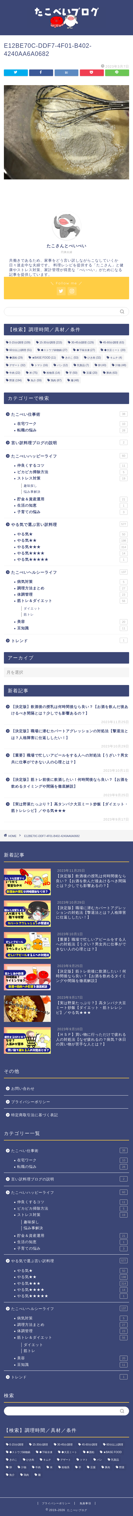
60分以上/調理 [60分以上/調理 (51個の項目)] (20, 350)
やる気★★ (72, 540)
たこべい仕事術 (69, 414)
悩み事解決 (32, 492)
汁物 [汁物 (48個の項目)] (120, 365)
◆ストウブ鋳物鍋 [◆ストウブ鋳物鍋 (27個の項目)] (54, 350)
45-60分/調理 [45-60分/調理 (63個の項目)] (113, 342)
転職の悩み (72, 430)
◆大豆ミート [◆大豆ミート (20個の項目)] (114, 350)
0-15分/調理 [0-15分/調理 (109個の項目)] (19, 342)
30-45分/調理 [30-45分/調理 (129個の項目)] (82, 342)
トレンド (69, 640)
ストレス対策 (72, 478)
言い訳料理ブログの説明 (69, 442)
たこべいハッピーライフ (69, 455)
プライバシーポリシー (30, 1102)
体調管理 (72, 594)
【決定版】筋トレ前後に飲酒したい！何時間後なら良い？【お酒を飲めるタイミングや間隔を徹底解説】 (69, 783)
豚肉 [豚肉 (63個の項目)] (111, 372)
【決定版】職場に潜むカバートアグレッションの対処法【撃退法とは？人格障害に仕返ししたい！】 (69, 734)
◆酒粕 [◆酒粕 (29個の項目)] (16, 357)
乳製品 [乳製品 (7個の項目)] (83, 365)
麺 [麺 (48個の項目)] (75, 380)
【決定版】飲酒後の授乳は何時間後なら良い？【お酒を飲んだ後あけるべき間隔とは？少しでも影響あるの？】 (69, 710)
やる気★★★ (72, 547)
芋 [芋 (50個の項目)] (73, 372)
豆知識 (72, 628)
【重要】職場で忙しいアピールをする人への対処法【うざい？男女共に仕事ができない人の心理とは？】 (69, 758)
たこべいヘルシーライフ (69, 572)
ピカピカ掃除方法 (72, 472)
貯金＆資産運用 (72, 499)
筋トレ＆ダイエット (72, 601)
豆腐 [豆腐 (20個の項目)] (91, 372)
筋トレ (29, 614)
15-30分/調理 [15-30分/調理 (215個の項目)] (51, 342)
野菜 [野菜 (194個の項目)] (15, 380)
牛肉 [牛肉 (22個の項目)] (14, 372)
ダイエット (32, 608)
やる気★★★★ (72, 553)
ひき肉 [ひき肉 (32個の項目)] (94, 357)
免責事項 (85, 1503)
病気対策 (72, 581)
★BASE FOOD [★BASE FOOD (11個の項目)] (44, 357)
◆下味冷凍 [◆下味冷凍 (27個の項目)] (86, 350)
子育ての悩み (72, 512)
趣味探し (30, 486)
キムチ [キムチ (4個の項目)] (116, 357)
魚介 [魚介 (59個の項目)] (36, 380)
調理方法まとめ (72, 588)
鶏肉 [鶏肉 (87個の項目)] (56, 380)
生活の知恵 (72, 505)
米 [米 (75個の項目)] (33, 372)
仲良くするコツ (72, 465)
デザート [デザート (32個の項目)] (17, 365)
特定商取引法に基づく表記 (34, 1115)
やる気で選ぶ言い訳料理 (69, 524)
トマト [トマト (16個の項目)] (41, 365)
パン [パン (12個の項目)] (62, 365)
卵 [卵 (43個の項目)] (102, 365)
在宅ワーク (72, 423)
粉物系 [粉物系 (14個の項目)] (53, 372)
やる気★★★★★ (72, 559)
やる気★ (72, 534)
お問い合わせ (23, 1089)
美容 (72, 621)
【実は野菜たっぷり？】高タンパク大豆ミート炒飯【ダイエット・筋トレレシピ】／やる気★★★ (69, 807)
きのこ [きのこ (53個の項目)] (71, 357)
